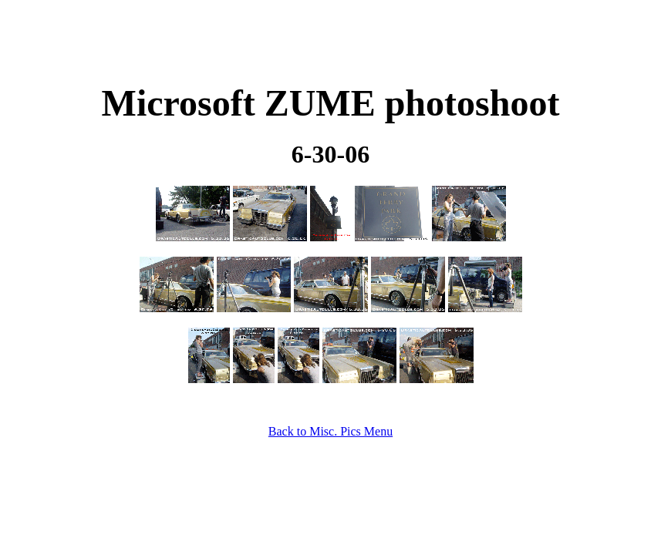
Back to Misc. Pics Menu (330, 431)
